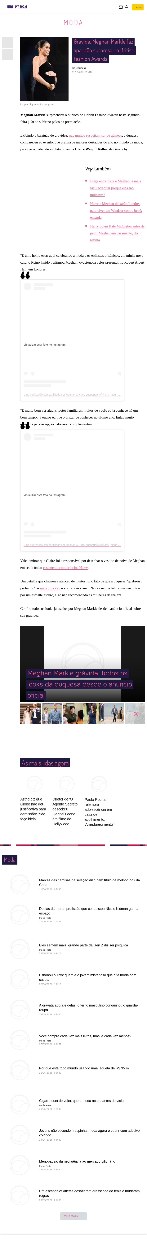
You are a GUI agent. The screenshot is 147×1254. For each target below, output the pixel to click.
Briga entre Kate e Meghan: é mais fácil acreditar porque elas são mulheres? (115, 188)
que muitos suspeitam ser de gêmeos (95, 135)
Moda (74, 22)
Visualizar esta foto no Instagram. (45, 344)
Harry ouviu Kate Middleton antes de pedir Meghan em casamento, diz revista (117, 233)
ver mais (73, 1216)
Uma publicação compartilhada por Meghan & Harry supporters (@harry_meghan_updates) (78, 394)
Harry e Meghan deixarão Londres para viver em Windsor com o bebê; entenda (116, 210)
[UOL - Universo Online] (29, 7)
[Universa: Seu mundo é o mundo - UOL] (17, 7)
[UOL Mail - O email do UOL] (120, 7)
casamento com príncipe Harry (65, 568)
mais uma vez (50, 588)
